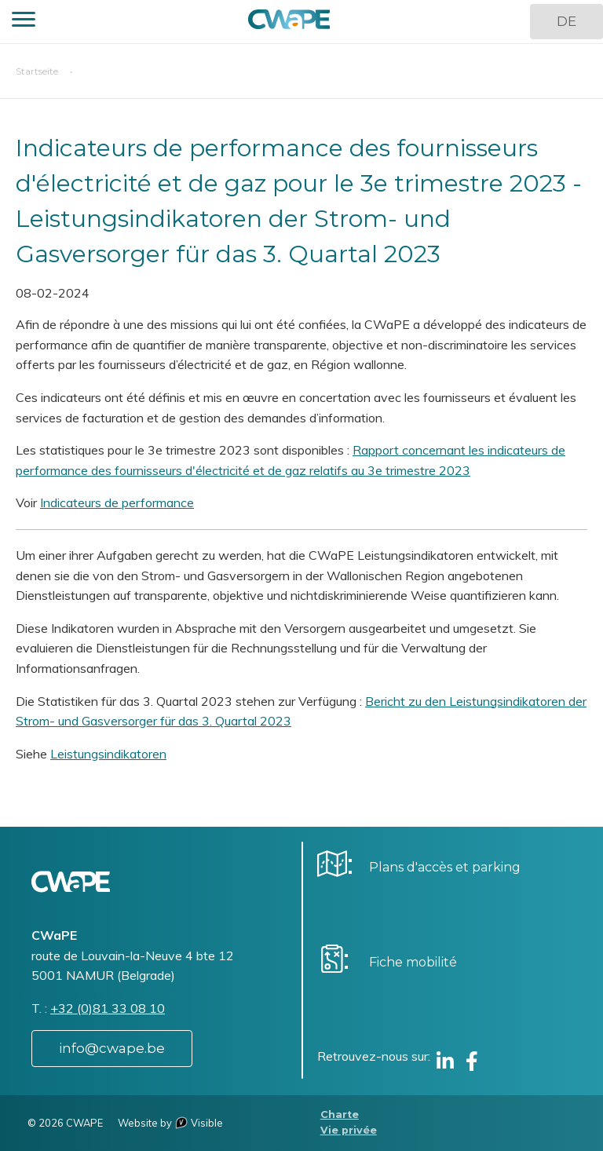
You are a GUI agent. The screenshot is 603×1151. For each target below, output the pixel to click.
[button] (23, 21)
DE (566, 21)
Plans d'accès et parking (445, 867)
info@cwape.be (112, 1048)
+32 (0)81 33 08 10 (107, 1008)
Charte (339, 1114)
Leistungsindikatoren (108, 754)
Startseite (37, 71)
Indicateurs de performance (117, 502)
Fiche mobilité (413, 962)
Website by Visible (170, 1122)
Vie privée (348, 1130)
